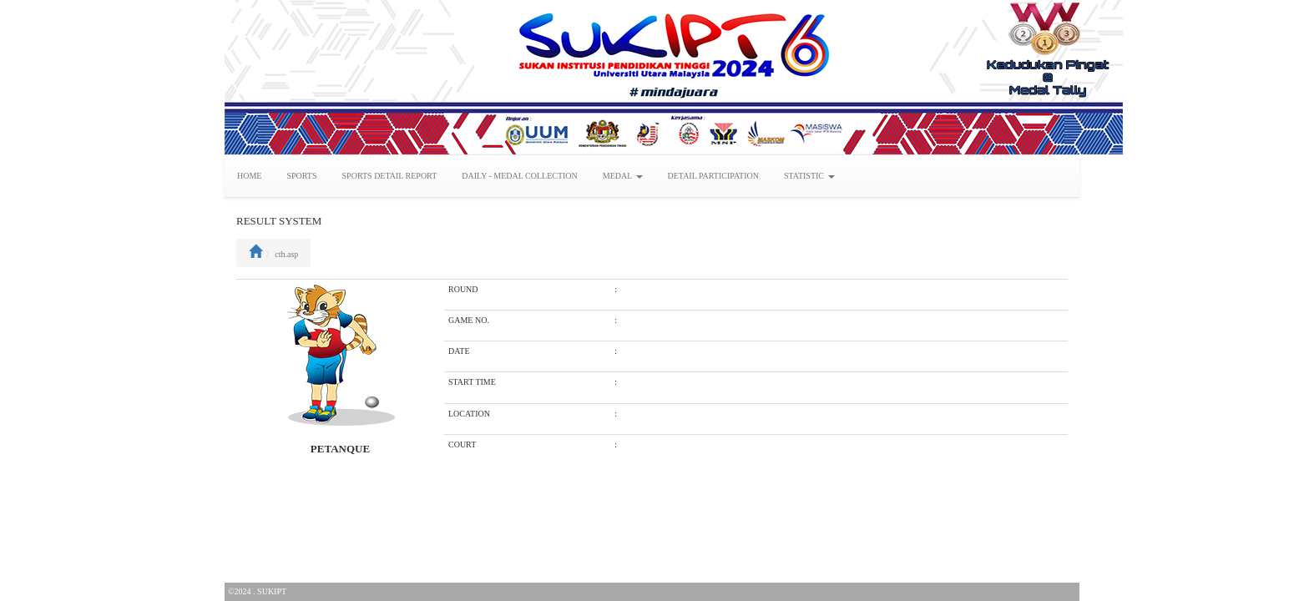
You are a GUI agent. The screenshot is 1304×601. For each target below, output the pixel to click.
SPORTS (301, 175)
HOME (249, 175)
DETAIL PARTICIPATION (713, 175)
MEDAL (623, 175)
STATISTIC (809, 175)
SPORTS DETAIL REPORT (389, 175)
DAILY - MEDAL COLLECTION (520, 175)
